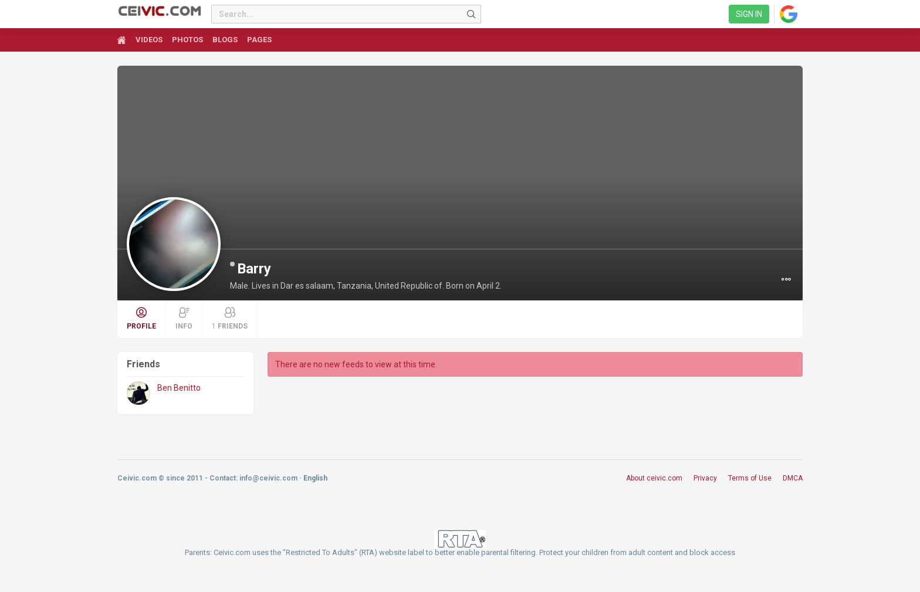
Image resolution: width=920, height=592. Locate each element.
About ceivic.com (654, 478)
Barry (254, 269)
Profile (141, 318)
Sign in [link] (749, 14)
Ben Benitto (179, 388)
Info (183, 318)
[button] (786, 279)
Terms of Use (750, 478)
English (315, 478)
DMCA (793, 478)
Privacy (705, 478)
